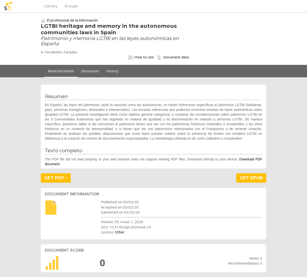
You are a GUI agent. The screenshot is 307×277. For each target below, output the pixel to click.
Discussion (90, 70)
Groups (71, 6)
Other (120, 232)
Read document (61, 70)
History (112, 70)
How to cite (141, 57)
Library (50, 6)
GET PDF (55, 178)
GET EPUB (251, 178)
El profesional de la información (72, 20)
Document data (173, 57)
